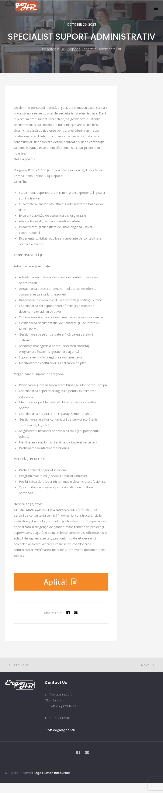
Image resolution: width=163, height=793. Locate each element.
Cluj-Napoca (70, 52)
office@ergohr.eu (61, 734)
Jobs (85, 52)
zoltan (51, 52)
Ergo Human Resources (52, 776)
